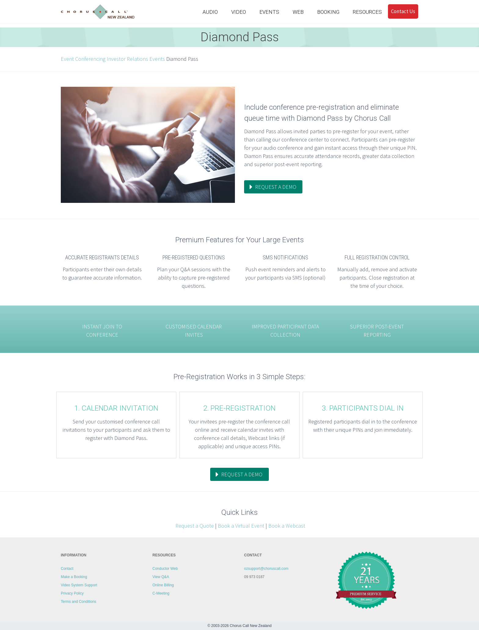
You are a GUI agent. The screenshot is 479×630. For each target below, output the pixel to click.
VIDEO (238, 12)
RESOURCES (367, 12)
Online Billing (163, 585)
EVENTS (269, 12)
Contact (67, 568)
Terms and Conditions (78, 601)
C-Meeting (160, 593)
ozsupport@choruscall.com (266, 568)
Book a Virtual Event (241, 525)
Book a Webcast (286, 525)
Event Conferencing (83, 58)
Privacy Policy (72, 593)
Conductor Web (165, 568)
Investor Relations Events (136, 58)
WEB (298, 12)
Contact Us (403, 11)
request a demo (275, 186)
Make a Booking (74, 577)
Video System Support (79, 585)
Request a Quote (194, 525)
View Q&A (160, 577)
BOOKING (328, 12)
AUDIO (210, 12)
